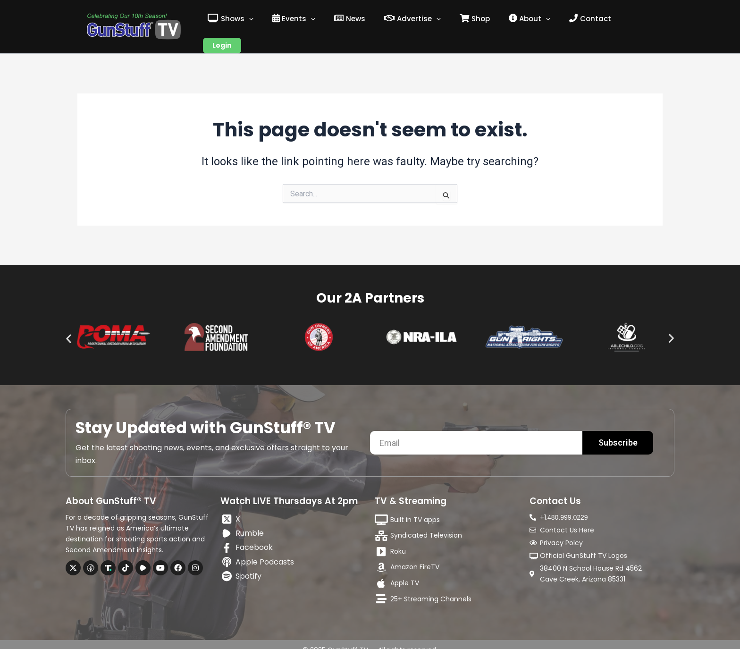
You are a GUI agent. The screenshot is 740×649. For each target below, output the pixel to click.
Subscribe (618, 431)
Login (634, 20)
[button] (69, 327)
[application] (269, 21)
